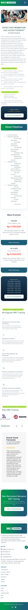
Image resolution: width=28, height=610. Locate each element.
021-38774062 (6, 554)
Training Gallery (5, 593)
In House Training (5, 572)
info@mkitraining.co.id (8, 549)
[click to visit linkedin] (15, 607)
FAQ (2, 597)
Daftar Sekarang (14, 242)
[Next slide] (17, 426)
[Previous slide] (22, 426)
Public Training (5, 574)
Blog (2, 590)
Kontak (2, 581)
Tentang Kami (4, 569)
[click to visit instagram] (12, 607)
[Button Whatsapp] (26, 547)
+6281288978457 (7, 556)
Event (2, 588)
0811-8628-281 (6, 551)
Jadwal (3, 579)
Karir (2, 595)
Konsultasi (3, 576)
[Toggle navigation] (25, 2)
